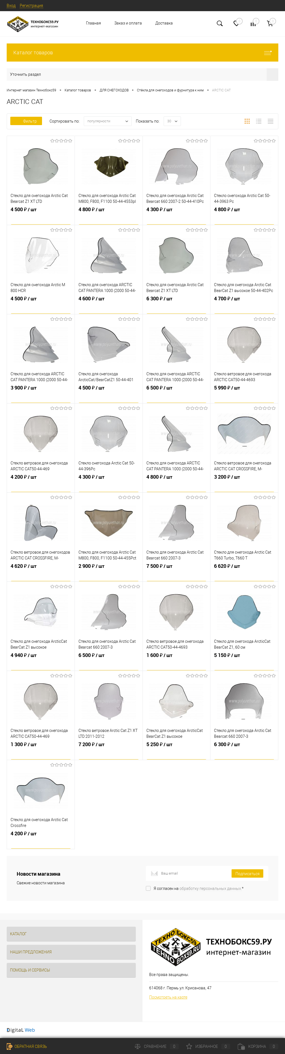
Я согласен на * (199, 888)
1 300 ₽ (41, 750)
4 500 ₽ (41, 216)
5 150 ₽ (244, 661)
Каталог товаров (142, 52)
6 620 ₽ (244, 572)
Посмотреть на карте (168, 997)
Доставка (164, 23)
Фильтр (26, 121)
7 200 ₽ (108, 750)
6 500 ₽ (176, 394)
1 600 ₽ (176, 661)
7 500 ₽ (176, 572)
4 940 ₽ (41, 661)
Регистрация (31, 5)
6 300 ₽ (176, 305)
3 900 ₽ (41, 394)
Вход (11, 5)
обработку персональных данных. (211, 888)
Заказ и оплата (128, 23)
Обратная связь (27, 1046)
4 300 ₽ (176, 216)
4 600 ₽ (108, 305)
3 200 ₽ (244, 483)
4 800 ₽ (108, 216)
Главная (93, 23)
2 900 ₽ (108, 572)
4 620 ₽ (41, 572)
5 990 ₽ (244, 394)
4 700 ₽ (244, 305)
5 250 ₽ (176, 750)
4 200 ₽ (41, 483)
